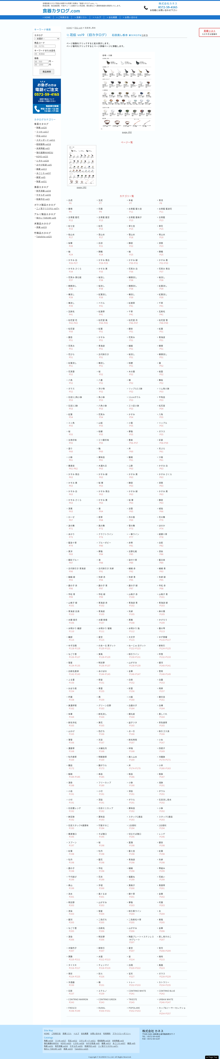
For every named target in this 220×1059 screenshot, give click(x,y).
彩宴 (163, 441)
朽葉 (71, 698)
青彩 (74, 975)
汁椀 (161, 458)
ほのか (162, 527)
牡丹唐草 (72, 758)
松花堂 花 (73, 321)
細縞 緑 (71, 578)
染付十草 (133, 561)
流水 (71, 895)
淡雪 (131, 510)
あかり (71, 535)
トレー (135, 984)
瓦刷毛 (71, 313)
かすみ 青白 (104, 261)
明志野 (104, 664)
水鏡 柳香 (102, 621)
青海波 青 (133, 604)
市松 (101, 869)
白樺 (162, 707)
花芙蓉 (71, 373)
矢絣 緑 (162, 578)
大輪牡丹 (102, 750)
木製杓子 (72, 949)
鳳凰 (162, 966)
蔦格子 (132, 887)
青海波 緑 (163, 604)
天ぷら (162, 450)
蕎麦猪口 (72, 835)
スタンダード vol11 (45, 140)
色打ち (101, 732)
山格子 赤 (133, 595)
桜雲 (161, 373)
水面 (104, 958)
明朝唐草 (102, 758)
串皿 (101, 775)
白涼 (100, 244)
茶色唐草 (163, 724)
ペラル (101, 304)
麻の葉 (162, 612)
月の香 (132, 518)
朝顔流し (133, 279)
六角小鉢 (102, 407)
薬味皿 (101, 458)
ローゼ (71, 518)
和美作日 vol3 (43, 199)
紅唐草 (132, 304)
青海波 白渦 (73, 612)
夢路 (131, 433)
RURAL (104, 1009)
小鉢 (70, 458)
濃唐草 (71, 750)
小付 (101, 792)
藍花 (101, 861)
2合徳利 (162, 827)
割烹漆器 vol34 (43, 190)
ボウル (162, 792)
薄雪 (71, 741)
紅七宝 (71, 227)
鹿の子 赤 (72, 587)
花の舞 (162, 518)
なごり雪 (74, 655)
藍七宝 (132, 852)
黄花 (101, 724)
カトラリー (165, 984)
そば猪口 (102, 835)
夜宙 (101, 681)
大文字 (132, 638)
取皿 (132, 775)
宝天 (132, 975)
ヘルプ (98, 17)
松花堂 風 (103, 321)
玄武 (100, 201)
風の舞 (101, 527)
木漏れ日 (102, 467)
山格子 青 (163, 595)
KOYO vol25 (42, 156)
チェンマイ (104, 966)
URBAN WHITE (166, 1001)
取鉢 (162, 775)
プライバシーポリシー (122, 1033)
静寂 (131, 244)
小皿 (71, 792)
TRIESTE (133, 1001)
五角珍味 (72, 441)
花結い (162, 878)
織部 (71, 638)
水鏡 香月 (72, 621)
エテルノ (102, 992)
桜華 (70, 244)
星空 (101, 638)
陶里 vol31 (41, 181)
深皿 (132, 792)
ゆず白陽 (74, 647)
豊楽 (133, 441)
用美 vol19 (41, 227)
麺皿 (71, 767)
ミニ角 (71, 424)
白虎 (70, 201)
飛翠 (162, 690)
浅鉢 (162, 784)
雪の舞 (132, 527)
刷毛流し (102, 715)
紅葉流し (163, 287)
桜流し (101, 279)
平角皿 (162, 398)
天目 (101, 741)
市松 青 (71, 595)
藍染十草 (72, 544)
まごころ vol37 (43, 173)
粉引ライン (135, 655)
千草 (161, 304)
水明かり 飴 (134, 630)
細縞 (131, 347)
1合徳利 (132, 827)
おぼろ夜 (72, 690)
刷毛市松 (72, 724)
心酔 (131, 467)
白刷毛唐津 (74, 672)
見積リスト (81, 17)
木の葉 (132, 373)
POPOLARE (135, 1009)
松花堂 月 (133, 321)
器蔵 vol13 (41, 169)
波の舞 (71, 527)
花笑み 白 (133, 270)
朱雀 (131, 201)
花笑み (132, 338)
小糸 (162, 741)
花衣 (101, 878)
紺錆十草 (163, 535)
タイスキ (74, 966)
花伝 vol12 (41, 135)
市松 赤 (162, 587)
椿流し (71, 296)
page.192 (127, 132)
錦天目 (162, 698)
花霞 (100, 210)
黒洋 (70, 553)
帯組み (162, 869)
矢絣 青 (132, 578)
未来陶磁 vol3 (43, 148)
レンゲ (162, 835)
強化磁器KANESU (44, 152)
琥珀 (161, 510)
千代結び (72, 878)
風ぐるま (102, 895)
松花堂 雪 (163, 321)
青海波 (162, 338)
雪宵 (165, 672)
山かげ (71, 732)
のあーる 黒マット (107, 647)
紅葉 (100, 330)
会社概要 (113, 17)
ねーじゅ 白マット (137, 647)
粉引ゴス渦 (164, 732)
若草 (100, 518)
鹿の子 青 (102, 587)
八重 (100, 381)
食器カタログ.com (61, 11)
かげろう (163, 621)
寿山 (71, 887)
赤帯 (131, 544)
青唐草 (162, 887)
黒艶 (74, 958)
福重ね (132, 878)
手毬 (101, 887)
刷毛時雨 (133, 741)
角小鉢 (101, 398)
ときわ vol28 (42, 160)
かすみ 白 (73, 261)
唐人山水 (133, 758)
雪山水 (132, 236)
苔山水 (101, 236)
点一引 (132, 732)
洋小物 (101, 390)
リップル (163, 424)
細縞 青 (162, 570)
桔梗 (131, 364)
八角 (70, 381)
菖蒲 (132, 844)
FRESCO (74, 1009)
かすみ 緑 (133, 261)
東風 (104, 655)
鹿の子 (71, 869)
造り (70, 450)
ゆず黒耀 (165, 638)
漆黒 (161, 244)
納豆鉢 (71, 818)
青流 (161, 201)
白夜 (132, 681)
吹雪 (165, 655)
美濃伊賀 (72, 707)
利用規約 (107, 1033)
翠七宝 (132, 227)
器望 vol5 (40, 177)
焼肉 (162, 958)
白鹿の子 (133, 707)
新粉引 (165, 647)
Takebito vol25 (44, 236)
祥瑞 (132, 750)
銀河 (165, 664)
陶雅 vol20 (41, 127)
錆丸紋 (132, 715)
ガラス (71, 390)
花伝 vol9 (78, 28)
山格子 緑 (72, 604)
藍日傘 (162, 561)
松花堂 (71, 330)
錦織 (100, 253)
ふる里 (71, 681)
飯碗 (131, 458)
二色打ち (102, 921)
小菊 (131, 424)
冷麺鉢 (165, 758)
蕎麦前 (73, 467)
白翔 (135, 966)
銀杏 (131, 330)
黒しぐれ (163, 715)
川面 (132, 698)
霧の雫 (162, 630)
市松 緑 (101, 595)
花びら (71, 356)
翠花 (161, 227)
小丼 (165, 767)
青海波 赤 (102, 604)
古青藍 (162, 219)
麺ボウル (102, 767)
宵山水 (162, 236)
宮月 (165, 949)
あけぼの (104, 672)
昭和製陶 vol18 (43, 144)
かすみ (101, 338)
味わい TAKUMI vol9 (46, 217)
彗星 (74, 664)
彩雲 (132, 690)
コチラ (145, 35)
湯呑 (71, 784)
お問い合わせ (131, 17)
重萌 (70, 210)
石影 (71, 992)
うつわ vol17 (42, 131)
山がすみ (135, 664)
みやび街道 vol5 (44, 164)
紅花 (100, 227)
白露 (162, 681)
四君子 (162, 750)
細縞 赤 (132, 570)
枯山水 (71, 236)
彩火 (101, 975)
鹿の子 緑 (133, 587)
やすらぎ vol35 (43, 194)
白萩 (161, 544)
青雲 (101, 690)
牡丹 (101, 852)
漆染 (161, 553)
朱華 (71, 715)
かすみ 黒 (163, 261)
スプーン (72, 844)
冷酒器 (71, 984)
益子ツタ (133, 724)
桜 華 (100, 484)
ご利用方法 (63, 17)
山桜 (100, 424)
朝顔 (161, 347)
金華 (135, 672)
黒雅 (132, 621)
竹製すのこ (103, 827)
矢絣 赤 (101, 578)
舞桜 (161, 381)
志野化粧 (133, 553)
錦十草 (132, 895)
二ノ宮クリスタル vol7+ (47, 208)
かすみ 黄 (102, 270)
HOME (47, 17)
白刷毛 (101, 929)
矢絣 (132, 612)
